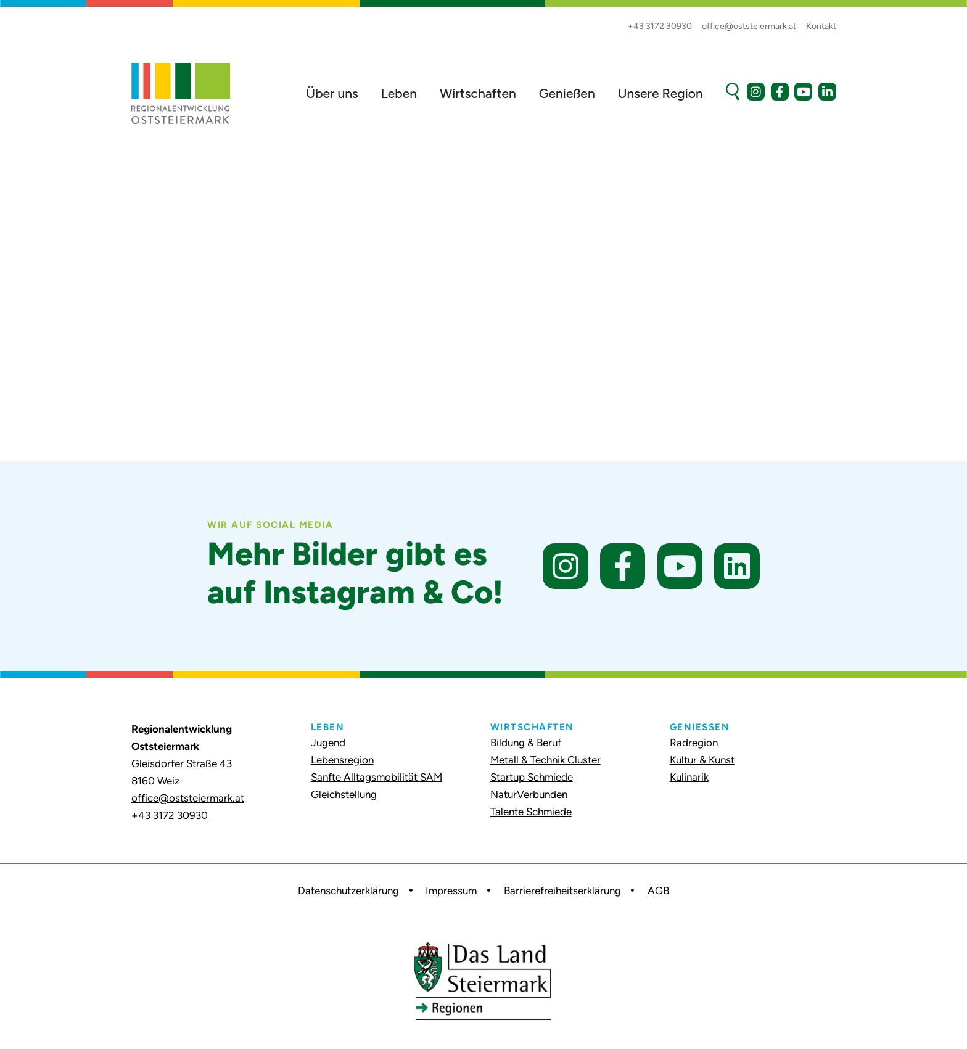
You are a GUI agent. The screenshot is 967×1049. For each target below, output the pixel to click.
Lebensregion (342, 760)
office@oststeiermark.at (187, 798)
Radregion (694, 742)
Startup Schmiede (531, 777)
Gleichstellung (344, 794)
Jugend (328, 742)
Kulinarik (689, 777)
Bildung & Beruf (525, 742)
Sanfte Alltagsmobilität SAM (376, 777)
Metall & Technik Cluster (545, 760)
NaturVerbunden (528, 794)
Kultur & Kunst (702, 760)
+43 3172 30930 (169, 815)
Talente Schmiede (531, 811)
